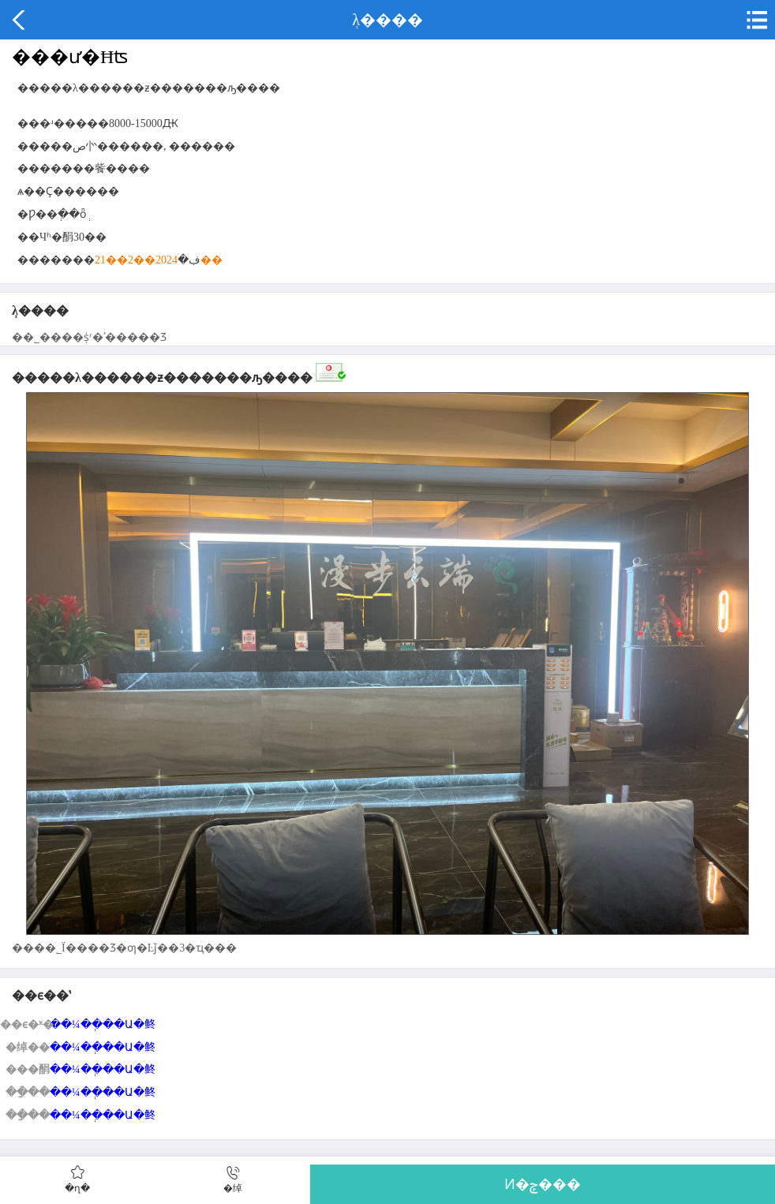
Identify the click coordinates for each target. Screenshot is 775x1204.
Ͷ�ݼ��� (542, 1184)
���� (19, 19)
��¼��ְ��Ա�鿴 (102, 1024)
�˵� (755, 19)
